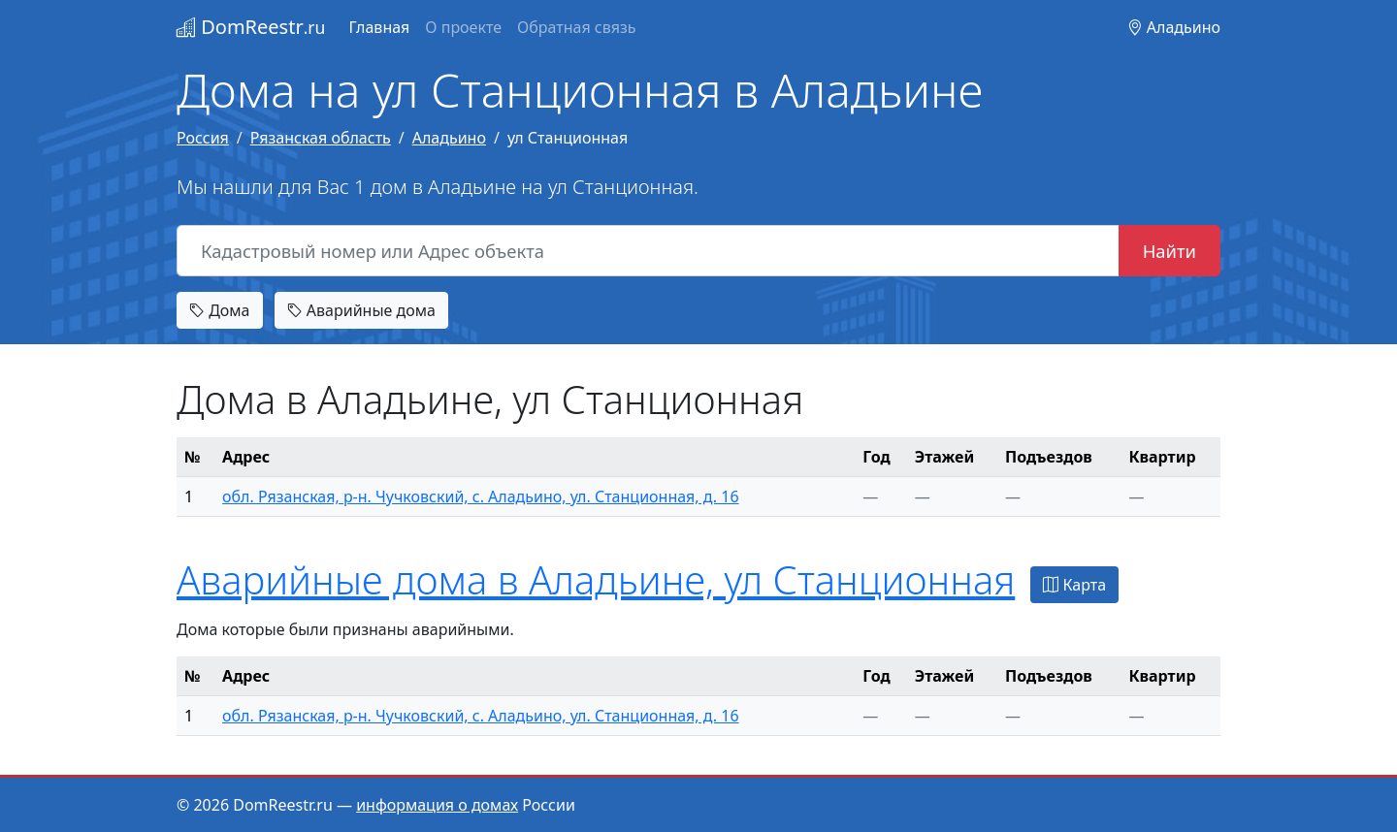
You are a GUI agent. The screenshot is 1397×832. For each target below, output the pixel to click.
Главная (378, 27)
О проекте (463, 27)
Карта (1074, 584)
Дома (219, 310)
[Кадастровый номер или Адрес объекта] (648, 251)
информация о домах (437, 805)
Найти (1169, 251)
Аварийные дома (361, 310)
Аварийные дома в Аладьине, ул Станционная (596, 579)
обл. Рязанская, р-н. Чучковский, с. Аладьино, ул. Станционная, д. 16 (480, 496)
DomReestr (251, 27)
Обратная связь (576, 27)
